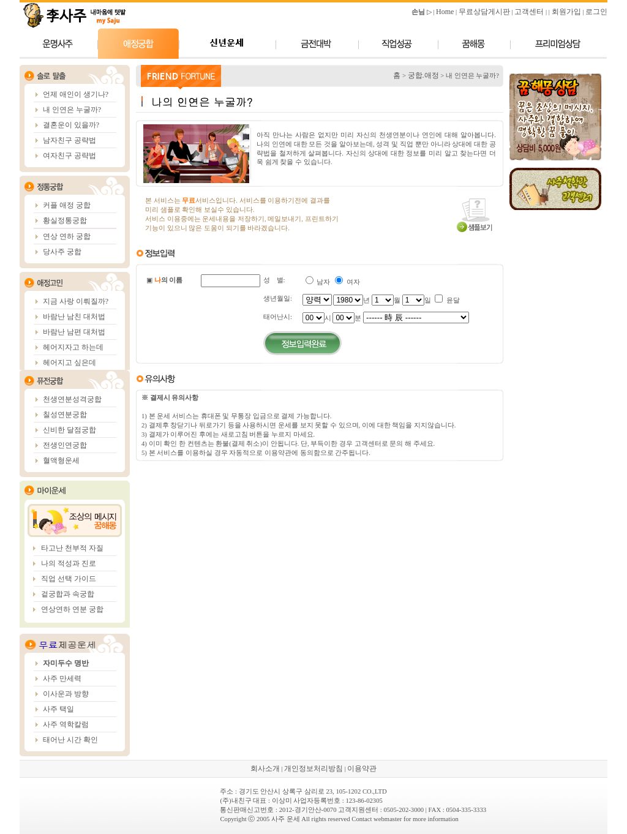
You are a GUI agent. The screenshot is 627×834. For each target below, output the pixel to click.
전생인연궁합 (65, 445)
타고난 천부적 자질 (72, 548)
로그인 (596, 11)
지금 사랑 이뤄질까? (75, 301)
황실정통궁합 (65, 220)
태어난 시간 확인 (70, 739)
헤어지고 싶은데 (69, 362)
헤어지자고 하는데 (73, 347)
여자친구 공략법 (69, 155)
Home (445, 11)
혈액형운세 (61, 460)
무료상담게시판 (484, 11)
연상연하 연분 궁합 (72, 609)
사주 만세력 (62, 678)
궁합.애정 (423, 75)
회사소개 (265, 768)
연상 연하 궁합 (67, 236)
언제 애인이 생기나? (75, 94)
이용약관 (362, 768)
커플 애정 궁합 (67, 205)
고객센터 (529, 11)
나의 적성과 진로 (68, 563)
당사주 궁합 (62, 251)
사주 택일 (58, 709)
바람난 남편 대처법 (74, 332)
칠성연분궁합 (65, 414)
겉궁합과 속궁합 (67, 594)
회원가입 (566, 11)
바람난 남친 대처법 (74, 316)
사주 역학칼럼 (66, 724)
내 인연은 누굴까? (72, 109)
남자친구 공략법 (69, 140)
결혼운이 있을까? (71, 125)
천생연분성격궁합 (72, 399)
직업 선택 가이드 (68, 578)
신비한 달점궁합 (69, 430)
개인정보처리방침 (313, 768)
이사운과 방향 (66, 693)
